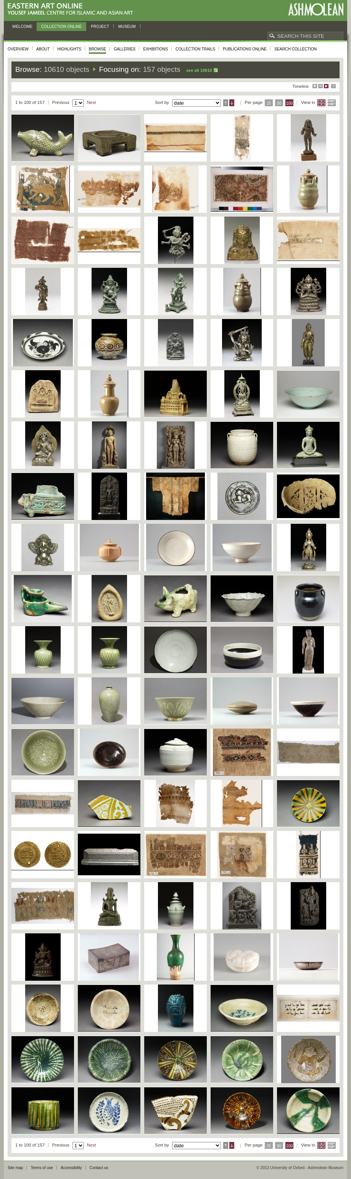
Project (100, 26)
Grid (321, 102)
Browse (97, 49)
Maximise (314, 86)
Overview (18, 49)
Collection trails (195, 49)
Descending (231, 102)
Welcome (22, 26)
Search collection (295, 49)
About (43, 49)
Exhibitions (155, 49)
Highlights (69, 49)
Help (333, 86)
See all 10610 (199, 70)
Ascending (225, 102)
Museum (127, 26)
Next (91, 102)
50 (279, 103)
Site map (15, 1168)
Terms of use (42, 1168)
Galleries (124, 49)
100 (289, 103)
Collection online (61, 26)
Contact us (99, 1168)
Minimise (320, 86)
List (332, 102)
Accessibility (71, 1168)
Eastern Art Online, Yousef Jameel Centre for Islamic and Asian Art (72, 9)
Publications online (245, 49)
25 (269, 103)
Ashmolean (315, 9)
